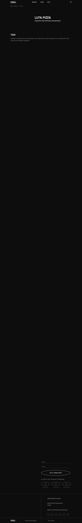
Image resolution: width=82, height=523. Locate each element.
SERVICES (34, 2)
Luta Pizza (21, 6)
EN (70, 2)
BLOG (48, 2)
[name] (56, 462)
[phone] (56, 466)
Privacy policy (51, 520)
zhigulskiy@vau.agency (54, 498)
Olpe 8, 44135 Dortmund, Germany (57, 510)
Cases (15, 6)
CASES (42, 2)
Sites (12, 6)
